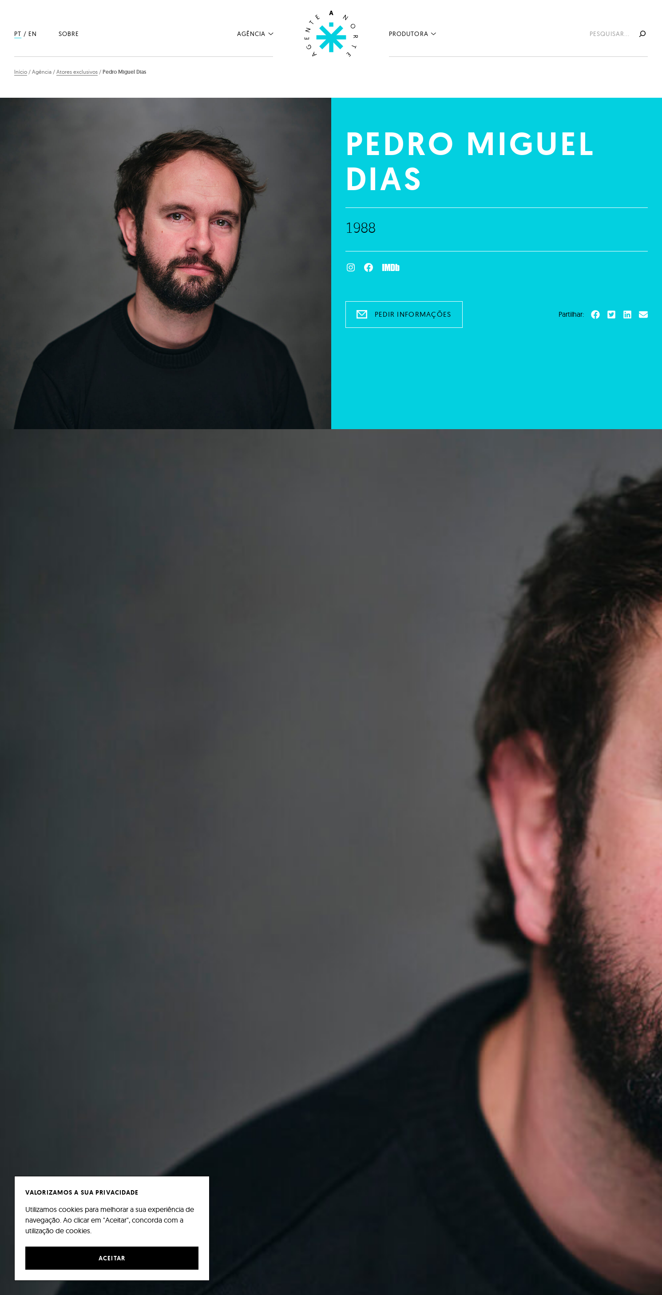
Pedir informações (413, 314)
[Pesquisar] (641, 34)
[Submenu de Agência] (271, 33)
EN (32, 34)
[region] (112, 1228)
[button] (595, 314)
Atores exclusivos (77, 71)
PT (17, 34)
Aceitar (112, 1258)
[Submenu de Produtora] (433, 33)
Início (20, 71)
